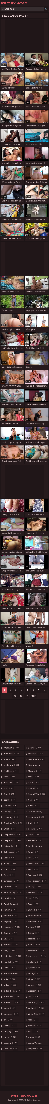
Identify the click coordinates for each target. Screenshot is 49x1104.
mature (35, 771)
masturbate (36, 759)
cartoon (10, 806)
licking (35, 748)
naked (34, 782)
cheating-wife (13, 823)
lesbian (11, 1043)
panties (35, 840)
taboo (34, 927)
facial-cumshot (11, 905)
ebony (10, 863)
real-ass (35, 875)
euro (9, 875)
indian (10, 985)
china (10, 829)
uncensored (37, 956)
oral (33, 823)
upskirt (34, 968)
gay (9, 939)
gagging (11, 921)
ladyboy (11, 1031)
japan (10, 1008)
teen (34, 944)
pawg (33, 852)
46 (21, 696)
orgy (34, 834)
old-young (36, 817)
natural (35, 788)
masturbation (34, 766)
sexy (33, 904)
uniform (35, 962)
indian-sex (12, 997)
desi (9, 858)
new (33, 800)
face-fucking (13, 892)
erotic (10, 869)
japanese (11, 1014)
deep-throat (13, 834)
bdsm (10, 800)
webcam (35, 991)
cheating (11, 817)
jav (8, 1020)
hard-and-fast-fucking (11, 974)
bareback (11, 782)
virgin (34, 979)
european (11, 881)
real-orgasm (37, 881)
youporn (35, 1049)
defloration (12, 846)
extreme (10, 887)
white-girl (36, 1008)
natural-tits (37, 794)
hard (10, 968)
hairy (10, 950)
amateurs (12, 753)
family (10, 910)
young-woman (35, 1043)
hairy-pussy (12, 956)
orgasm (35, 829)
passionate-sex (35, 847)
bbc (9, 788)
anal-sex (11, 771)
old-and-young (35, 812)
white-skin (36, 1014)
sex (33, 898)
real (33, 869)
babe (9, 777)
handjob (11, 962)
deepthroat (12, 840)
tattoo (34, 933)
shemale (35, 921)
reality (34, 887)
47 (26, 696)
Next (33, 696)
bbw (9, 794)
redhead (35, 892)
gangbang (12, 927)
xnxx (33, 1020)
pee (33, 858)
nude (34, 806)
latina (10, 1037)
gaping (10, 933)
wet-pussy (36, 1002)
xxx (33, 1031)
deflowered (12, 852)
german (11, 944)
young (34, 1037)
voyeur (35, 985)
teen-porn (36, 950)
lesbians (11, 1049)
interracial (12, 1002)
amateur (12, 748)
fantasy (11, 916)
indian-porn (13, 991)
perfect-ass (36, 863)
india (9, 979)
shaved (35, 910)
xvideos (35, 1025)
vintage (34, 973)
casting (10, 811)
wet (33, 997)
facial (10, 898)
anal (10, 759)
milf (33, 777)
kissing (10, 1025)
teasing (34, 939)
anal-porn (12, 765)
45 (15, 696)
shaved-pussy (34, 916)
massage (35, 753)
